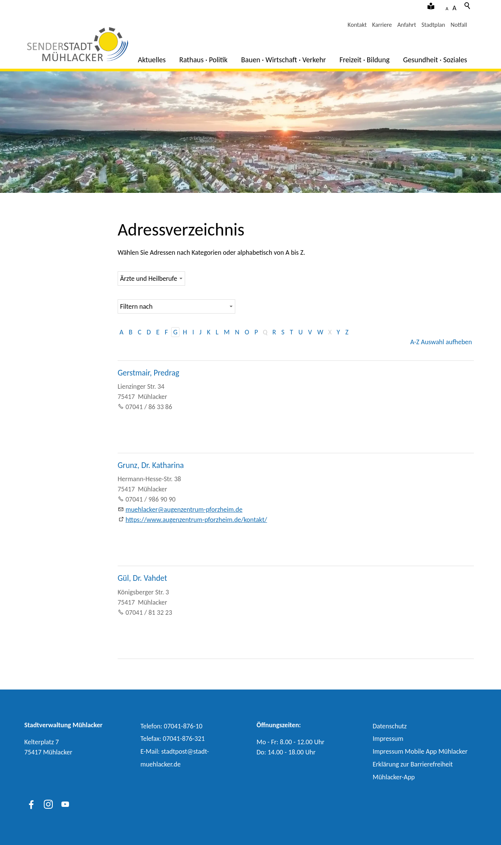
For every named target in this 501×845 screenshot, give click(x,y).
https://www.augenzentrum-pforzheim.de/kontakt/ (196, 520)
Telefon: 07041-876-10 (171, 726)
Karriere (382, 24)
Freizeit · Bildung (364, 59)
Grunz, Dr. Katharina (151, 465)
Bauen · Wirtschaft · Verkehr (283, 59)
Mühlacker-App (394, 777)
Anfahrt (406, 24)
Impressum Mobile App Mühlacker (420, 751)
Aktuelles (152, 59)
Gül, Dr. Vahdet (142, 578)
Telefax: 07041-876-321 (173, 738)
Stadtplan (433, 24)
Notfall (458, 24)
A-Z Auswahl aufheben (441, 342)
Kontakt (357, 24)
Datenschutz (390, 726)
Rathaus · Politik (203, 59)
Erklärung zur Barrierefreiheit (413, 764)
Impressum (388, 738)
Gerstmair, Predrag (148, 373)
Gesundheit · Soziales (435, 59)
